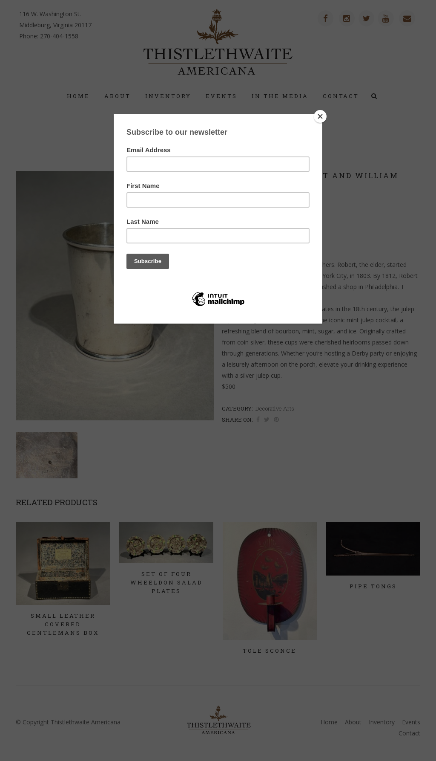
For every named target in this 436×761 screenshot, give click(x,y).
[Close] (320, 116)
